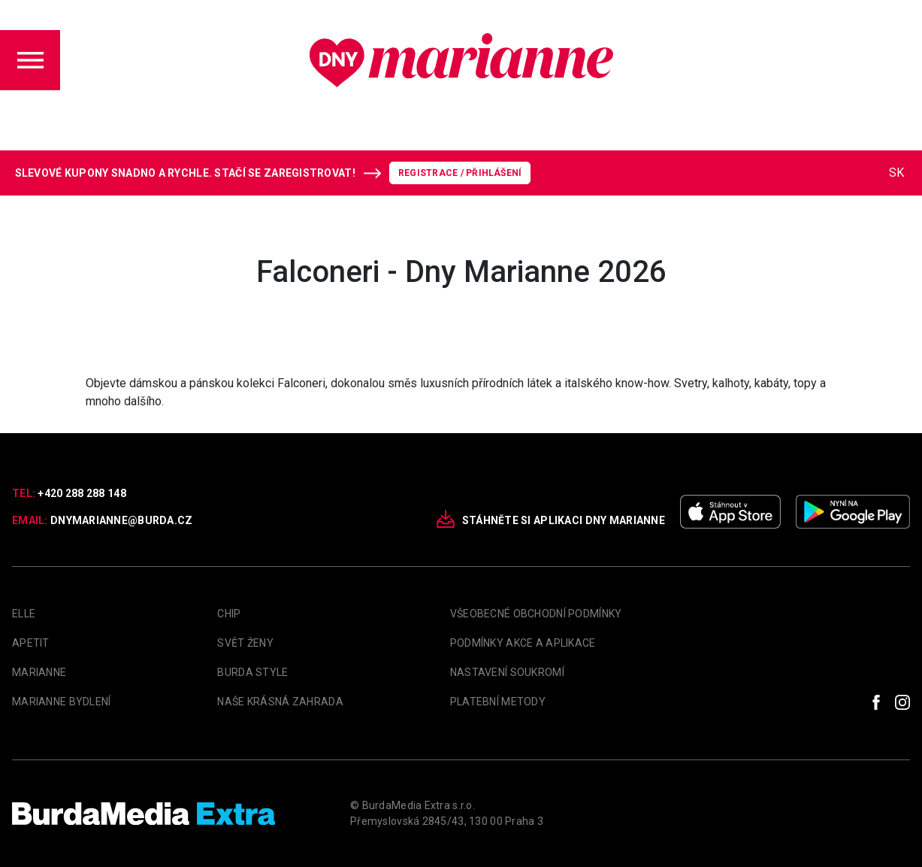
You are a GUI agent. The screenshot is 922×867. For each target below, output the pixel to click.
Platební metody (498, 702)
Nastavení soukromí (507, 672)
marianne (39, 672)
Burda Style (252, 672)
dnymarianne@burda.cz (121, 520)
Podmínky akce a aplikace (523, 643)
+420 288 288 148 (81, 493)
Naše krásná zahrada (280, 702)
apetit (31, 643)
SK (896, 172)
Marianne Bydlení (61, 702)
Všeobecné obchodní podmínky (536, 614)
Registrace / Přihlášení (460, 173)
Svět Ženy (245, 643)
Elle (23, 614)
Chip (228, 614)
